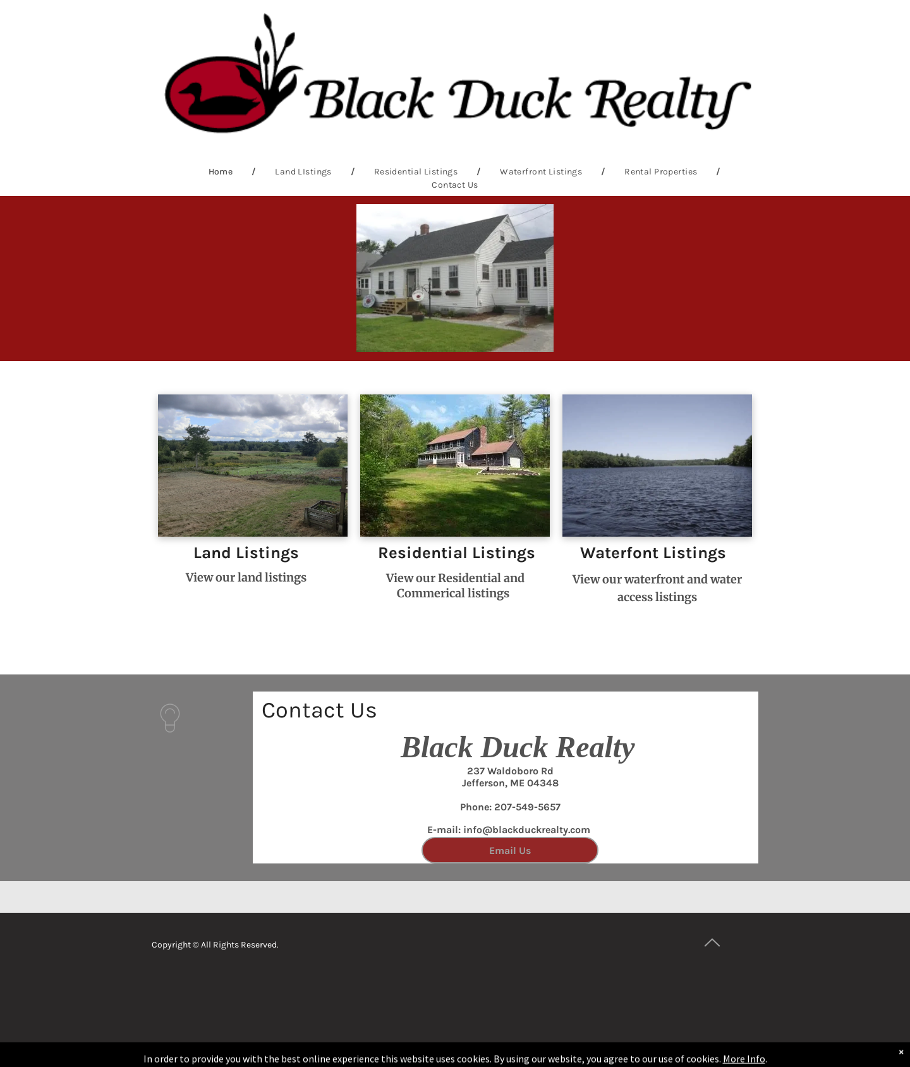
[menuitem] (223, 171)
